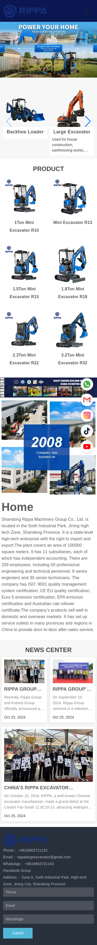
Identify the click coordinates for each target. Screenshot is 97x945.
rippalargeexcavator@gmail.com (44, 857)
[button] (44, 72)
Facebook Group (17, 870)
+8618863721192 (33, 850)
